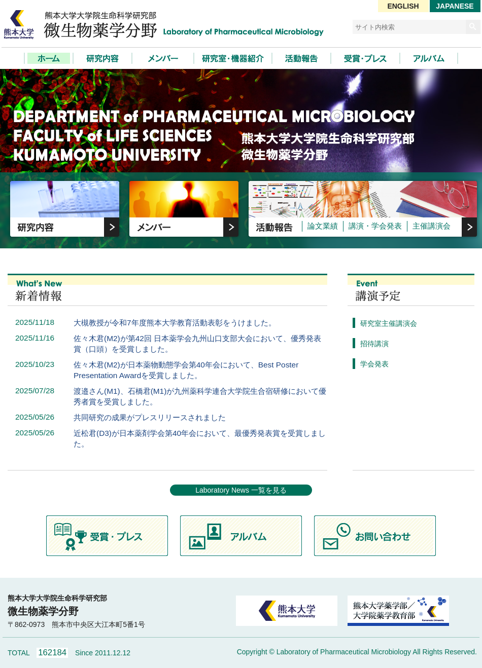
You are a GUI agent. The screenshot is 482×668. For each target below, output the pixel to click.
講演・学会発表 (375, 226)
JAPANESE (454, 6)
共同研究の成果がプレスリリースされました (150, 417)
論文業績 (322, 226)
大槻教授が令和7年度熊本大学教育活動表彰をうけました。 (175, 322)
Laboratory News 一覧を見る (241, 490)
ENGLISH (403, 6)
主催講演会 (431, 226)
